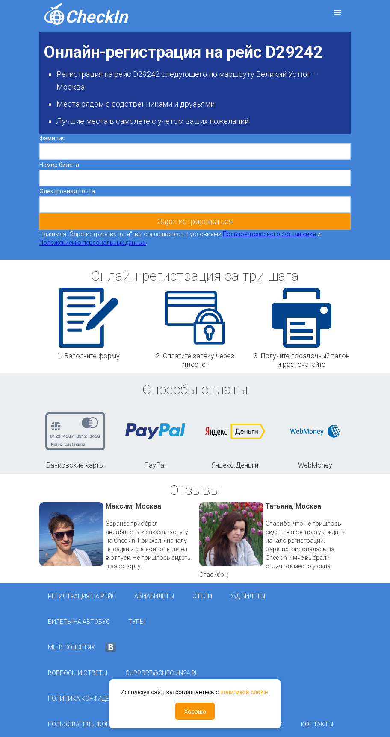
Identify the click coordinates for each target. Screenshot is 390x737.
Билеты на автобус (79, 621)
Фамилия (52, 138)
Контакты (317, 724)
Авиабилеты (154, 596)
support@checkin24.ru (162, 673)
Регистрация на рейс (82, 596)
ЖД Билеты (247, 596)
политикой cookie (244, 692)
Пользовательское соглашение (99, 724)
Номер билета (59, 164)
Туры (136, 621)
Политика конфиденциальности (101, 698)
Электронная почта (67, 191)
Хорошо (195, 711)
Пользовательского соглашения (269, 234)
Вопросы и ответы (77, 673)
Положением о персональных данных (92, 242)
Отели (202, 596)
